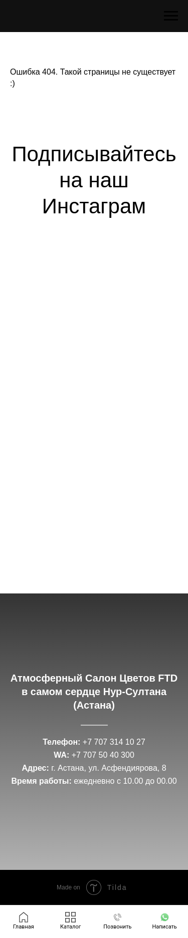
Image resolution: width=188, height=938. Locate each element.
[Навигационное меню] (171, 16)
